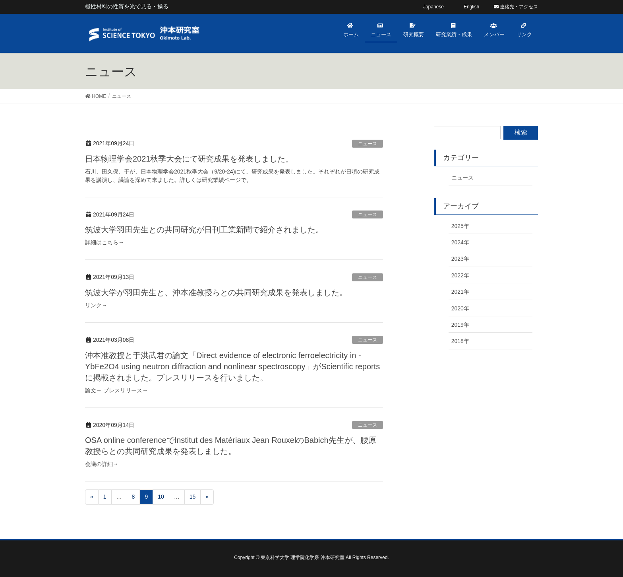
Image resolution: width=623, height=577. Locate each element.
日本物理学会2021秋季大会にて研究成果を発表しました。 (189, 158)
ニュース (367, 143)
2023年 (460, 258)
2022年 (460, 275)
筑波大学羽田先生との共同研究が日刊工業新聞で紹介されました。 (204, 229)
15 (193, 496)
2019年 (460, 325)
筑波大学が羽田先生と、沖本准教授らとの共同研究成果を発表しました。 (216, 292)
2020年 (460, 308)
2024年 (460, 242)
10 (161, 496)
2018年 (460, 341)
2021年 (460, 291)
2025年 (460, 226)
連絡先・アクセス (516, 7)
